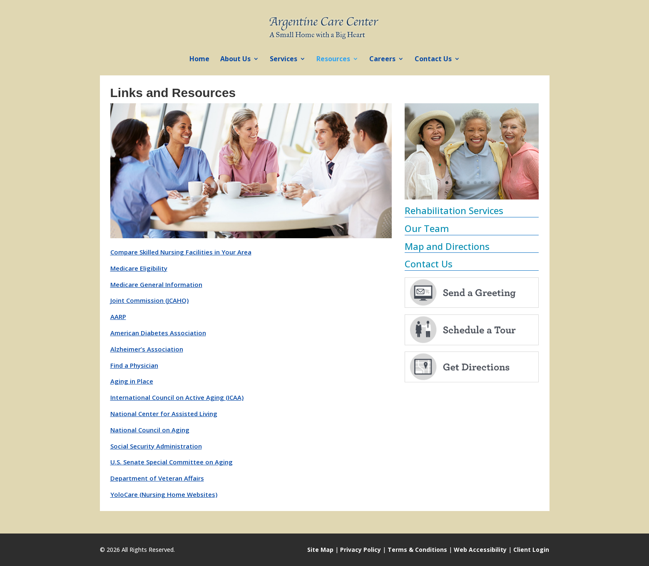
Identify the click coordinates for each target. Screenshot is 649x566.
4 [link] (468, 182)
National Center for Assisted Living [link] (163, 413)
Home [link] (199, 59)
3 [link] (461, 182)
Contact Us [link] (433, 59)
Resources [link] (333, 59)
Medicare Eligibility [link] (138, 268)
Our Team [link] (427, 228)
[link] (325, 26)
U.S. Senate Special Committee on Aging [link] (171, 462)
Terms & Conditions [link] (417, 550)
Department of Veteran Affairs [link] (157, 478)
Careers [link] (382, 59)
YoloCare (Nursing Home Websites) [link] (163, 494)
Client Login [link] (531, 550)
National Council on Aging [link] (149, 430)
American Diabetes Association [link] (158, 333)
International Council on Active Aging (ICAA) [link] (177, 397)
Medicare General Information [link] (156, 284)
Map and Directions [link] (447, 246)
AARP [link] (118, 316)
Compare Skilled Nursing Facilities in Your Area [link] (180, 252)
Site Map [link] (320, 550)
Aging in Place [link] (131, 381)
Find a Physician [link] (134, 365)
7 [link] (489, 182)
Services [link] (283, 59)
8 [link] (496, 182)
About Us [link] (235, 59)
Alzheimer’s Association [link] (146, 349)
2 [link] (454, 182)
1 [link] (446, 182)
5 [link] (475, 182)
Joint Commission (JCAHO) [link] (149, 300)
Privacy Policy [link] (360, 550)
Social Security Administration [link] (156, 446)
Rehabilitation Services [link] (454, 210)
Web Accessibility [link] (480, 550)
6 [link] (482, 182)
